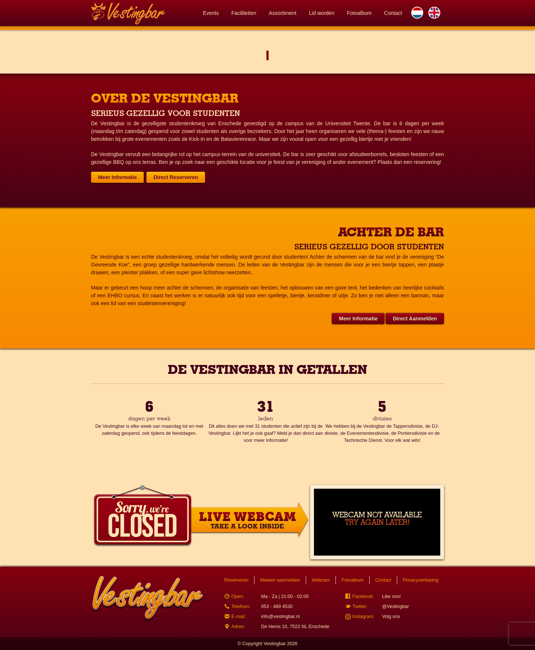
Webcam (321, 580)
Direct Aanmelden (415, 318)
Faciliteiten (243, 13)
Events (211, 13)
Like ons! (391, 596)
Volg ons (391, 616)
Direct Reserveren (175, 177)
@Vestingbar (395, 606)
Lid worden (321, 13)
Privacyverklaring (420, 580)
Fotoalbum (359, 13)
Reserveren (236, 580)
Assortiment (282, 13)
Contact (393, 13)
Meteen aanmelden (280, 580)
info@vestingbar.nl (280, 616)
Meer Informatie (117, 177)
